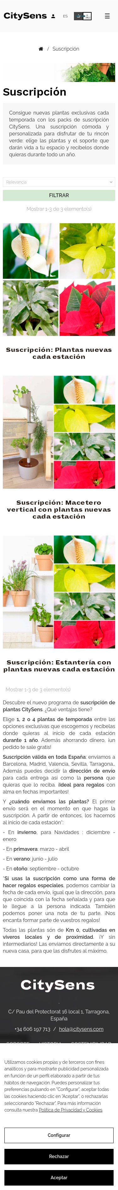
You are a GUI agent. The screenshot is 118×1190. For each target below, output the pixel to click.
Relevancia (60, 182)
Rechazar (59, 1156)
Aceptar (59, 1177)
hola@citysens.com (81, 1029)
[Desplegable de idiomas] (65, 16)
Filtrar (59, 195)
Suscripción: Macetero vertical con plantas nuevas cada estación (59, 510)
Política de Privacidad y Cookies (71, 1109)
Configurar (59, 1135)
